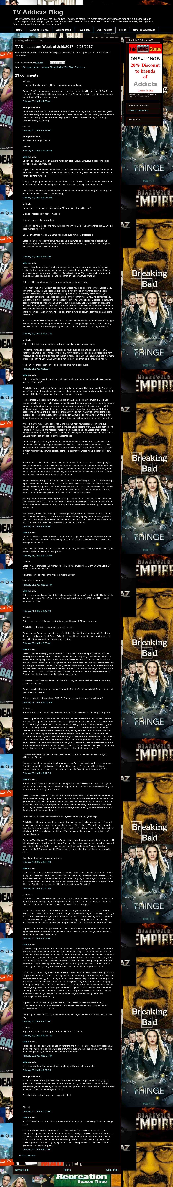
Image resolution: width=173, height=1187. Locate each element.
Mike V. (26, 157)
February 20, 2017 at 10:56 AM (37, 150)
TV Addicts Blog (38, 12)
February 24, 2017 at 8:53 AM (37, 1111)
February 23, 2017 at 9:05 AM (37, 1021)
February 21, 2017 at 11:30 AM (37, 555)
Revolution (84, 30)
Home (19, 30)
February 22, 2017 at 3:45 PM (37, 888)
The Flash (69, 67)
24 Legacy (27, 67)
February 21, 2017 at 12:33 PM (37, 585)
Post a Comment (27, 1155)
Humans (45, 67)
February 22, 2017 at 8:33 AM (37, 643)
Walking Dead (63, 30)
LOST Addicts (104, 30)
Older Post (112, 1169)
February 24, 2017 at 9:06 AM (37, 1149)
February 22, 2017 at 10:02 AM (37, 702)
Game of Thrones (39, 30)
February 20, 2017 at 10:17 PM (37, 333)
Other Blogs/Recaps (144, 30)
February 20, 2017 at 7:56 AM (37, 101)
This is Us (80, 67)
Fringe (122, 30)
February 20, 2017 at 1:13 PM (37, 256)
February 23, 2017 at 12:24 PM (37, 1056)
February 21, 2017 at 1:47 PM (37, 611)
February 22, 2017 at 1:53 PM (37, 862)
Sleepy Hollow (56, 67)
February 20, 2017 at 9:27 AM (37, 130)
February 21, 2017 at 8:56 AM (37, 369)
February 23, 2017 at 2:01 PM (37, 1070)
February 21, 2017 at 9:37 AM (37, 526)
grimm (37, 67)
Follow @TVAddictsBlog (138, 110)
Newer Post (22, 1169)
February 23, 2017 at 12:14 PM (37, 1035)
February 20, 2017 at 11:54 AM (37, 197)
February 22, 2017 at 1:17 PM (37, 773)
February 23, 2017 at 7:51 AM (37, 938)
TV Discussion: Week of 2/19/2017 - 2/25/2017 (54, 47)
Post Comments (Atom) (73, 1178)
